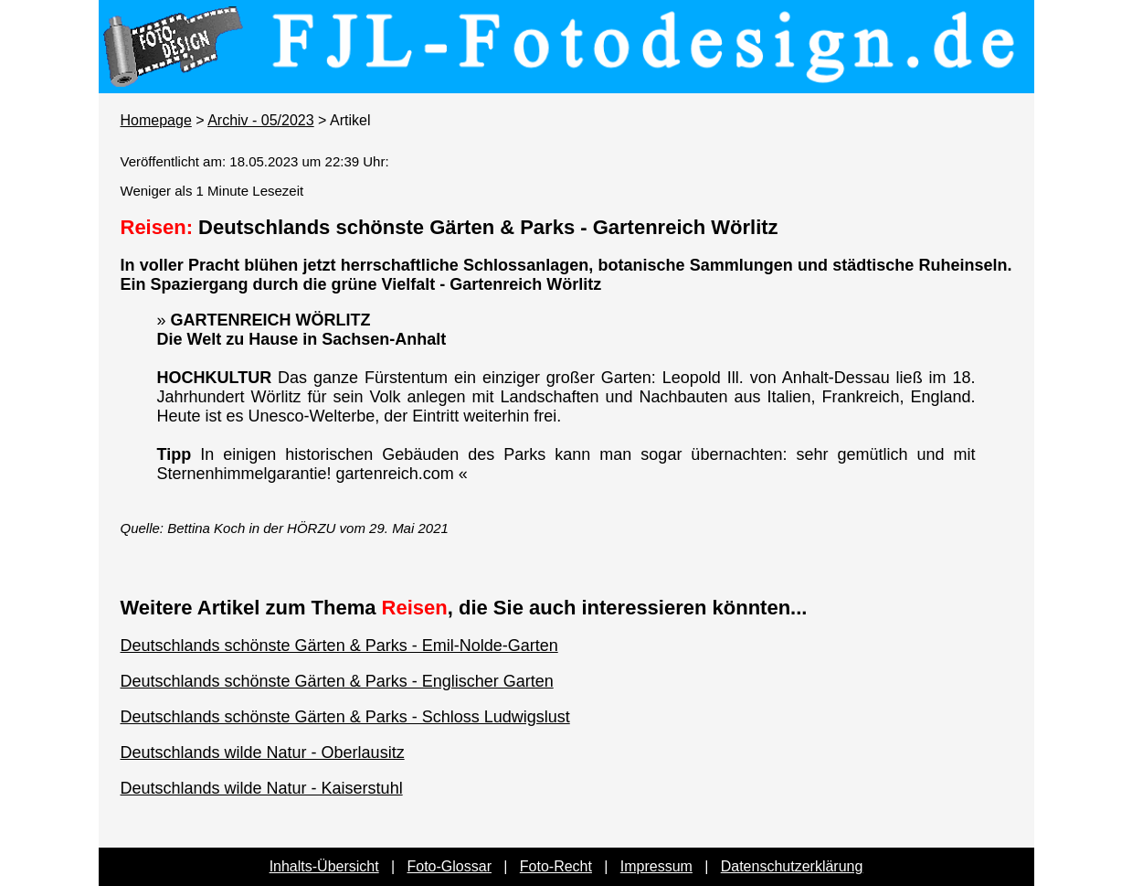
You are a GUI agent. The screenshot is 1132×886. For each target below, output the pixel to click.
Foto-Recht (556, 866)
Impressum (656, 866)
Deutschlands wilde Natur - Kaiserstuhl (262, 788)
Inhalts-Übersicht (324, 866)
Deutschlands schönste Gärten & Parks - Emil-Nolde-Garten (339, 645)
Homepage (156, 120)
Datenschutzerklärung (792, 866)
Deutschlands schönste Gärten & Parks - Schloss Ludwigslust (345, 717)
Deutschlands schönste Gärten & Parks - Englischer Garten (337, 681)
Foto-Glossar (449, 866)
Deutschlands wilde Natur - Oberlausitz (263, 752)
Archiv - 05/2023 (260, 120)
